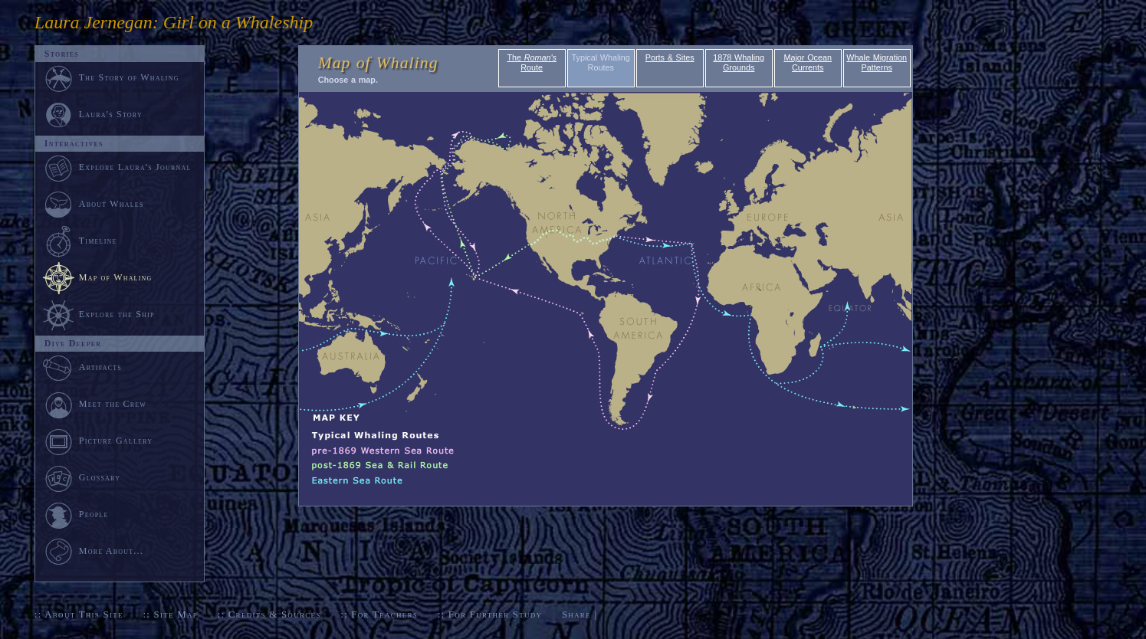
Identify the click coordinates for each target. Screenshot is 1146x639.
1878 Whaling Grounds (738, 62)
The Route (532, 62)
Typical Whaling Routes (601, 62)
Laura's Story (92, 114)
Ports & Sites (669, 57)
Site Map (176, 614)
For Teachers (384, 614)
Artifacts (82, 367)
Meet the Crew (94, 403)
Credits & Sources (274, 614)
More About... (92, 551)
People (75, 514)
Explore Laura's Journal (117, 167)
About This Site (83, 614)
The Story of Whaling (110, 77)
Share (576, 614)
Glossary (81, 477)
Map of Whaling (116, 277)
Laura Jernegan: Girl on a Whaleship (173, 22)
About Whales (93, 203)
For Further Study (495, 614)
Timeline (79, 240)
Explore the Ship (98, 314)
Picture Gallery (97, 440)
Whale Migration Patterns (876, 62)
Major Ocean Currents (807, 62)
